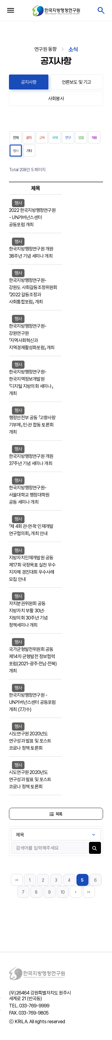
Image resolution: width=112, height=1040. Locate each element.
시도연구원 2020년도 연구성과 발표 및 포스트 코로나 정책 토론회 (30, 741)
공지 (29, 138)
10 (63, 892)
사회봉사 (56, 98)
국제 (55, 138)
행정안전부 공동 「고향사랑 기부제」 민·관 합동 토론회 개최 (32, 425)
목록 (56, 814)
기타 (29, 151)
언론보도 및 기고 (76, 82)
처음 (17, 880)
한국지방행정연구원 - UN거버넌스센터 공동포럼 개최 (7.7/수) (32, 702)
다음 (76, 892)
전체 (16, 138)
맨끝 (89, 892)
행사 (16, 151)
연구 (68, 138)
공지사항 (29, 82)
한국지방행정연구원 (56, 10)
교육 (42, 138)
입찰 (81, 138)
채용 (94, 138)
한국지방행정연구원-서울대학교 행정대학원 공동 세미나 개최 (29, 495)
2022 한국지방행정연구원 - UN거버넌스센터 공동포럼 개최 (32, 217)
